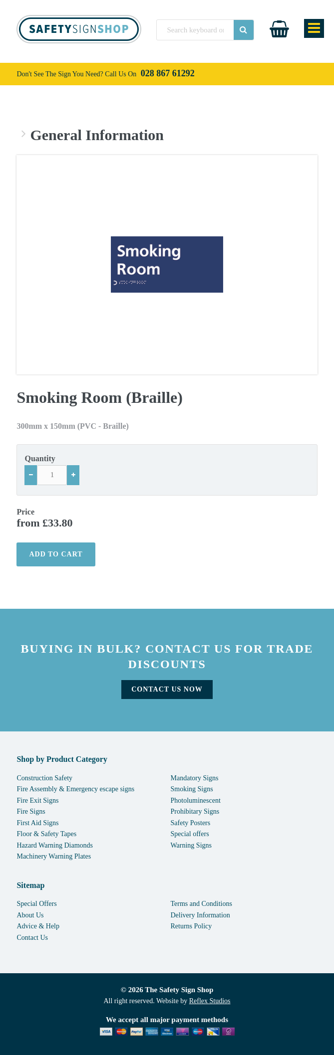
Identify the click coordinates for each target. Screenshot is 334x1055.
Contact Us (32, 937)
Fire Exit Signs (37, 800)
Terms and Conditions (201, 903)
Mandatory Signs (195, 778)
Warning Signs (191, 845)
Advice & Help (37, 926)
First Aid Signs (37, 823)
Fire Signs (30, 811)
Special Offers (36, 903)
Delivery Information (200, 915)
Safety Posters (191, 823)
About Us (29, 915)
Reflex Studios (210, 1001)
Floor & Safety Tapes (46, 834)
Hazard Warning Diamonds (54, 845)
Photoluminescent (196, 800)
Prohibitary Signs (195, 811)
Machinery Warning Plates (53, 856)
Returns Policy (191, 926)
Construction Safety (44, 778)
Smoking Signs (192, 789)
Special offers (190, 834)
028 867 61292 (168, 73)
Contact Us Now (167, 689)
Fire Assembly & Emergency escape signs (75, 789)
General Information (96, 135)
